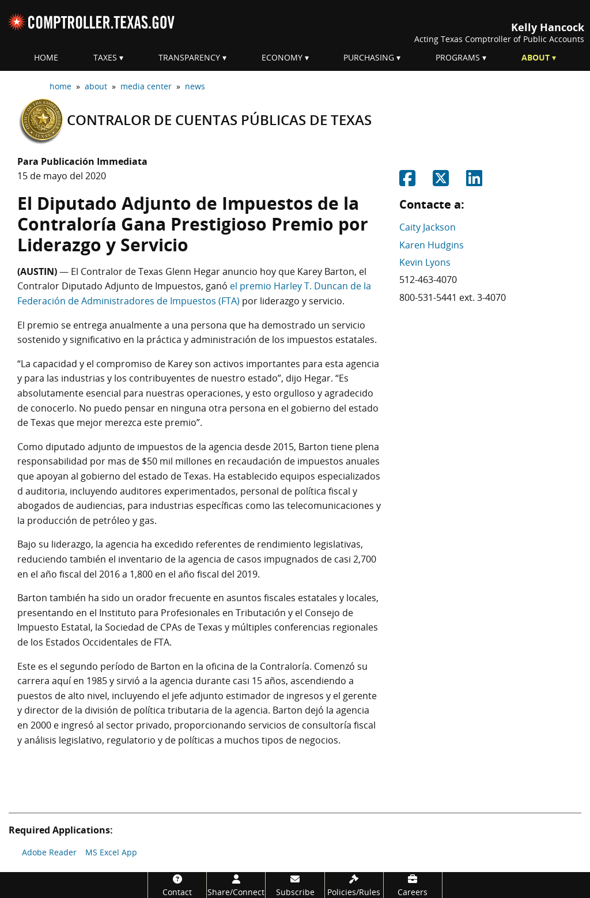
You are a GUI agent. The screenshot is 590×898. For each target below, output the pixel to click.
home (60, 86)
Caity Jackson (427, 227)
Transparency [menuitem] (189, 57)
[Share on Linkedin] (474, 181)
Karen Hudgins (431, 245)
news (195, 86)
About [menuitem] (535, 57)
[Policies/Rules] (354, 885)
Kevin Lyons (425, 262)
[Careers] (413, 885)
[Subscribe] (295, 885)
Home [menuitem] (46, 57)
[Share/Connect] (236, 885)
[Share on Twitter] (441, 181)
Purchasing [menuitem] (368, 57)
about (96, 86)
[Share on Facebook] (407, 181)
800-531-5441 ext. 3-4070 (452, 297)
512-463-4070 (428, 279)
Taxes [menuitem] (105, 57)
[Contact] (177, 885)
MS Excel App (111, 852)
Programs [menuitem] (458, 57)
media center (146, 86)
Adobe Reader (49, 852)
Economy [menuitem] (282, 57)
